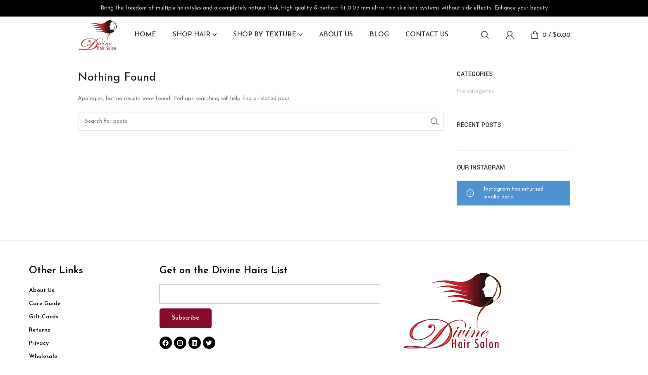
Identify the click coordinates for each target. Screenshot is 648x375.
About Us (41, 291)
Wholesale (43, 357)
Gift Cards (43, 317)
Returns (39, 330)
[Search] (485, 35)
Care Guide (45, 304)
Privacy (39, 344)
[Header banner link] (324, 8)
